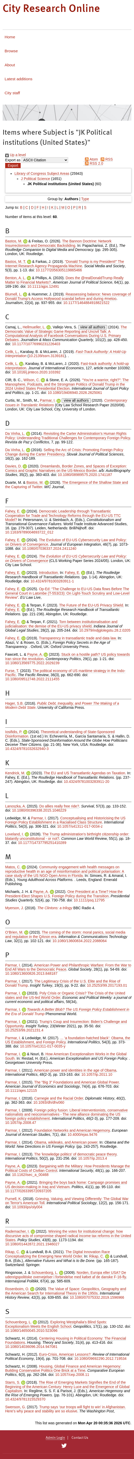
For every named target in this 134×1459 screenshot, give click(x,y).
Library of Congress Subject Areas (41, 173)
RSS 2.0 (93, 163)
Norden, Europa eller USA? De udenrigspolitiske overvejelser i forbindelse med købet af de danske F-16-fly (65, 1274)
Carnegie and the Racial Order (58, 1098)
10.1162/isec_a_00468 (30, 1175)
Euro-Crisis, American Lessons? (65, 1354)
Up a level (15, 155)
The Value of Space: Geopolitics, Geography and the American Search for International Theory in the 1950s (65, 1291)
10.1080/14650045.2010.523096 (31, 1330)
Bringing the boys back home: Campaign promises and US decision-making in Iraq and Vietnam (66, 1184)
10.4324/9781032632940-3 (27, 749)
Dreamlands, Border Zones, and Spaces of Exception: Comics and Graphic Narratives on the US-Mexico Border (66, 468)
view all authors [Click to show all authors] (92, 327)
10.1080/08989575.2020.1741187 (85, 475)
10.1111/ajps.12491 (43, 286)
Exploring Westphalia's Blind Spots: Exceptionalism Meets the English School (56, 1324)
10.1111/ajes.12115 (21, 1090)
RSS (106, 159)
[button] (13, 165)
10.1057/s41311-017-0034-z (80, 826)
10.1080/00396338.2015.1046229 (39, 810)
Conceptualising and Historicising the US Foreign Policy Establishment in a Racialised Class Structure (65, 820)
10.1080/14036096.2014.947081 (31, 1347)
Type (85, 199)
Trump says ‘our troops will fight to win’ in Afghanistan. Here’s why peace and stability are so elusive (65, 1409)
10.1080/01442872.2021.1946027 (32, 1244)
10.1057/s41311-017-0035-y (43, 1046)
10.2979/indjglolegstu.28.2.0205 (104, 630)
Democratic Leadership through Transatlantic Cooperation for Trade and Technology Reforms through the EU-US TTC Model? (63, 515)
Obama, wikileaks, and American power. (66, 1142)
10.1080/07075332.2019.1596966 (97, 1297)
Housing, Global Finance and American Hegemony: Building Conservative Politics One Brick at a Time (63, 1368)
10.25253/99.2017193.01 (107, 985)
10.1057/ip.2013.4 (92, 1158)
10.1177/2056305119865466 (59, 270)
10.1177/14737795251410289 (42, 843)
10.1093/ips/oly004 (27, 1207)
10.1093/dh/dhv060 (48, 1102)
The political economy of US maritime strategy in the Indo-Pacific (65, 673)
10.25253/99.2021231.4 (24, 1030)
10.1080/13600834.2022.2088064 (79, 941)
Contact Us (80, 1438)
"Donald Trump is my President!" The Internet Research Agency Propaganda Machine (64, 263)
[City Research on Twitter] (64, 1445)
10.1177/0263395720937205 (28, 1191)
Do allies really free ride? (59, 806)
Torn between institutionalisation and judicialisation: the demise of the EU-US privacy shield (61, 624)
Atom (90, 159)
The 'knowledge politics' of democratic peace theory (75, 1154)
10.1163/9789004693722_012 (29, 532)
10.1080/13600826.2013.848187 (31, 973)
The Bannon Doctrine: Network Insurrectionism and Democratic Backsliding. (58, 243)
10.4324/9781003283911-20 (86, 781)
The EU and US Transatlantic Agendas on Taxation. (85, 773)
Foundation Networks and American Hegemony (72, 1130)
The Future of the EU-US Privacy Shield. (91, 605)
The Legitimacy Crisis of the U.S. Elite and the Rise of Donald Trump (62, 983)
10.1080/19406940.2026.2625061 (75, 393)
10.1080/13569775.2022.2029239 (32, 663)
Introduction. (49, 572)
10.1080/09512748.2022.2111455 (32, 679)
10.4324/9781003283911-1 (52, 581)
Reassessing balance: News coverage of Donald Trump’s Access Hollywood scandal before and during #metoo (68, 296)
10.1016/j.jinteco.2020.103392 (36, 372)
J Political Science (35, 179)
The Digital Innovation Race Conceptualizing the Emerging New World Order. (57, 1254)
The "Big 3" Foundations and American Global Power (76, 1082)
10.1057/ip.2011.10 (96, 1074)
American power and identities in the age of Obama (75, 1070)
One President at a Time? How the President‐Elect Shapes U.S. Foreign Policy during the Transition (64, 894)
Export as (12, 160)
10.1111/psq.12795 (89, 900)
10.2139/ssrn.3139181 (47, 356)
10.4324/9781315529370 (25, 1399)
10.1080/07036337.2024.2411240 (49, 548)
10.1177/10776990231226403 (36, 344)
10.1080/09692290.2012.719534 (100, 1358)
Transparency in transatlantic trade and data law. (78, 638)
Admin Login (55, 1438)
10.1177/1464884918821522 (86, 303)
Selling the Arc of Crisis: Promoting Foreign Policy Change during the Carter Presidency (64, 452)
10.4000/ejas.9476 (82, 1134)
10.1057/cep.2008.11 (72, 1375)
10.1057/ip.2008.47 (20, 1123)
